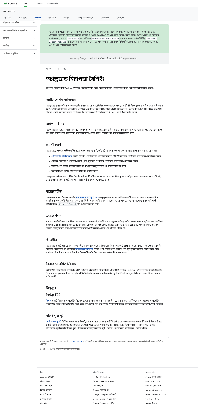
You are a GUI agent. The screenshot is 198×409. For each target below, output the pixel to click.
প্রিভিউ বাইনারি (46, 390)
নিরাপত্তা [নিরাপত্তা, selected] (37, 17)
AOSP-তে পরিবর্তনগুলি (60, 45)
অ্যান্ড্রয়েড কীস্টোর (84, 249)
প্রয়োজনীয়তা (45, 381)
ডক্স (55, 69)
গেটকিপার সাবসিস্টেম (61, 156)
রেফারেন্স (120, 17)
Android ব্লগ (98, 385)
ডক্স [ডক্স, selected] (25, 3)
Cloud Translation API (111, 58)
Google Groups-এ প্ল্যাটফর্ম (104, 394)
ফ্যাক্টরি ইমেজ (45, 394)
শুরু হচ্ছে (22, 17)
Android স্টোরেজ (47, 377)
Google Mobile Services (155, 394)
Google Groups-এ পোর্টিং (103, 403)
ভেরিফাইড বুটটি (53, 321)
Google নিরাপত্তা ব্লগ (101, 390)
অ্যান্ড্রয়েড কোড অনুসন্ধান (47, 3)
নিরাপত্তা (64, 69)
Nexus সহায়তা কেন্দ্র (153, 385)
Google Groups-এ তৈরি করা (104, 399)
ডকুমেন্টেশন (9, 11)
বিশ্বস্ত (48, 301)
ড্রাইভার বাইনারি (46, 399)
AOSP (48, 69)
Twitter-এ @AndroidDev (103, 381)
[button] (16, 22)
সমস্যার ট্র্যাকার (151, 403)
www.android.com (153, 390)
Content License (75, 341)
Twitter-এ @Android (101, 377)
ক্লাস (87, 197)
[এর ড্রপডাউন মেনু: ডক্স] (30, 3)
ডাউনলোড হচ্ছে (46, 385)
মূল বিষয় (52, 17)
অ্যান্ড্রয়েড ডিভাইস (85, 17)
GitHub (43, 403)
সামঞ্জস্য (66, 17)
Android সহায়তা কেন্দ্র (154, 377)
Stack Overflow (152, 399)
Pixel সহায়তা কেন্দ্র (152, 381)
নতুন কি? (7, 17)
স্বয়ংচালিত (105, 17)
